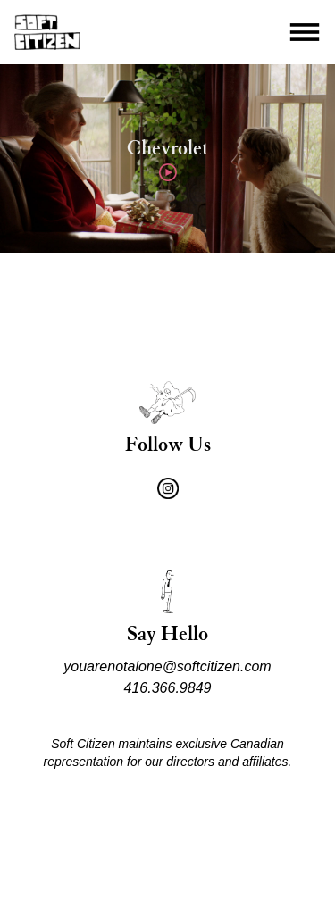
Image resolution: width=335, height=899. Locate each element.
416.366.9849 (168, 687)
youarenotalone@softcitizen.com (167, 666)
